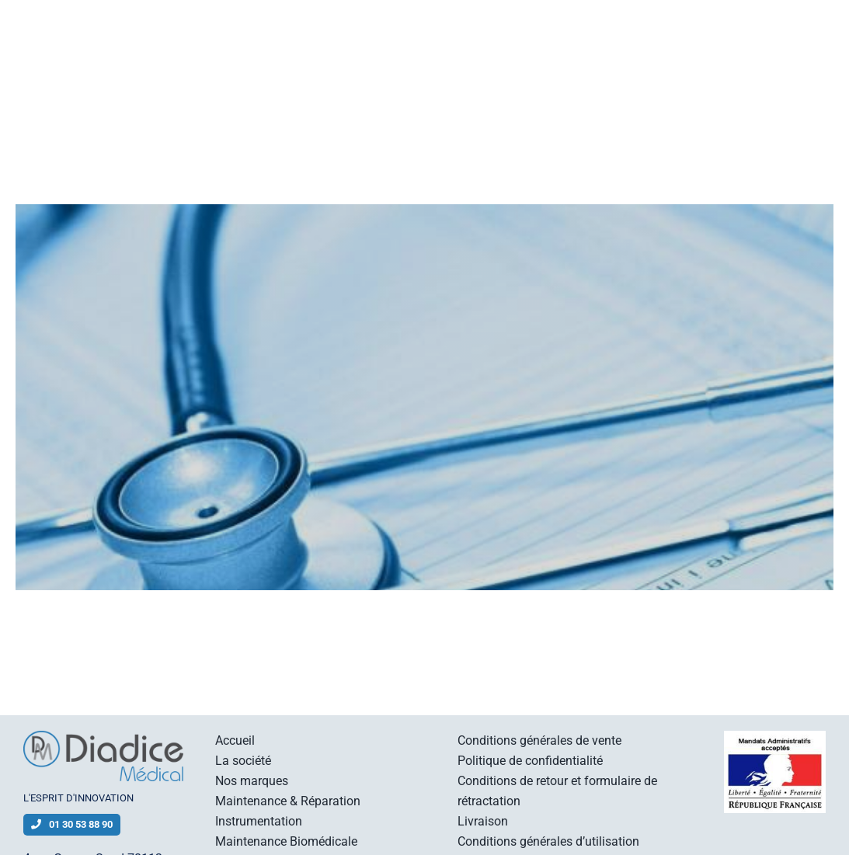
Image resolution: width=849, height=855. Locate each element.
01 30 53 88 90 (72, 824)
